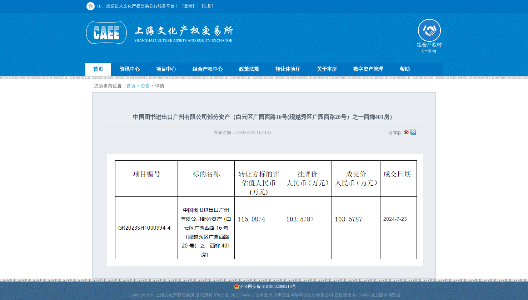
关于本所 (327, 69)
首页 (98, 69)
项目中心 (166, 69)
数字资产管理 (368, 69)
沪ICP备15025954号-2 (234, 295)
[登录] (188, 6)
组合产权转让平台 (429, 46)
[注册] (207, 6)
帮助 (405, 69)
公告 (145, 86)
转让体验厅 (287, 69)
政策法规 (249, 69)
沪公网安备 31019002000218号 (265, 286)
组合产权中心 (208, 69)
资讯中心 (130, 69)
